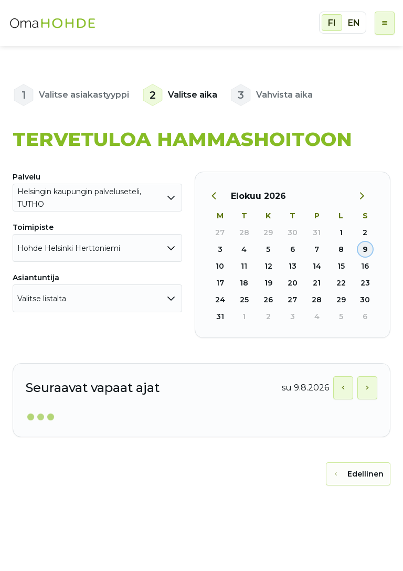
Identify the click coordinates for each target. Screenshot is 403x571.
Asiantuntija (36, 277)
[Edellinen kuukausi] (219, 196)
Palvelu (26, 177)
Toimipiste (33, 227)
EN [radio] (354, 23)
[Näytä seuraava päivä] (367, 387)
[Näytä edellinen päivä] (343, 387)
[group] (342, 23)
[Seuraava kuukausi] (365, 196)
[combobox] (97, 198)
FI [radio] (332, 23)
